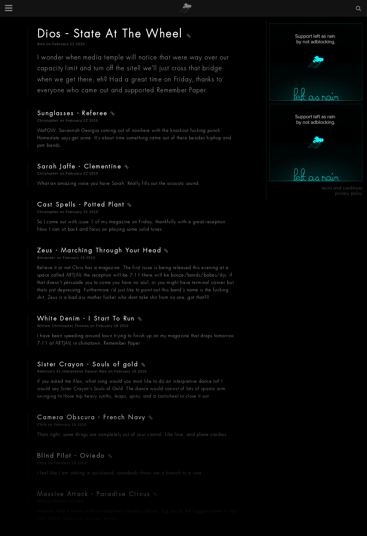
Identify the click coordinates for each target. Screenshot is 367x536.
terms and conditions (342, 188)
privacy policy (348, 193)
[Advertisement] (315, 62)
